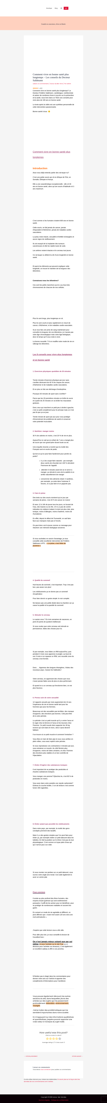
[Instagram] (61, 8)
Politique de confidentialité (59, 1100)
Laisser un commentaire (41, 84)
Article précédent (30, 1056)
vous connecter (46, 1069)
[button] (66, 8)
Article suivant (77, 1056)
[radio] (47, 1039)
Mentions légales (44, 1100)
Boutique (49, 8)
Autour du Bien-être (56, 84)
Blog (56, 8)
